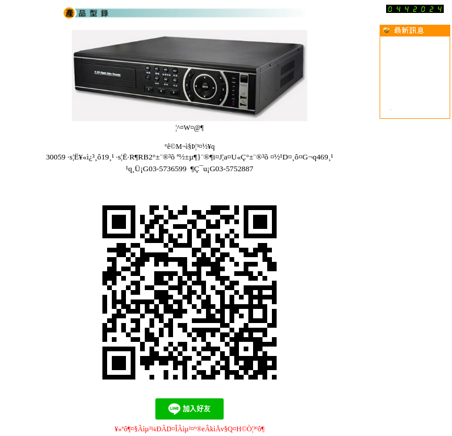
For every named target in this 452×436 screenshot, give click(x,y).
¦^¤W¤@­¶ (189, 128)
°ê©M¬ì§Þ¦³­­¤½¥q (189, 146)
